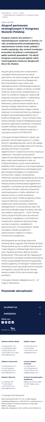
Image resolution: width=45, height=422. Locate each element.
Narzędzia (10, 314)
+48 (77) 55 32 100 (31, 350)
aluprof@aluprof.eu (8, 355)
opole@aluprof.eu (30, 352)
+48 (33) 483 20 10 (8, 370)
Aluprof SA (10, 307)
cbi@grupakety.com (31, 373)
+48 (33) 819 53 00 (8, 350)
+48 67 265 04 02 (7, 386)
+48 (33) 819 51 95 (31, 370)
